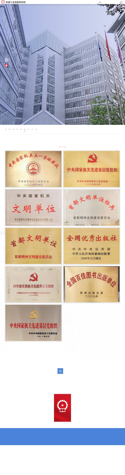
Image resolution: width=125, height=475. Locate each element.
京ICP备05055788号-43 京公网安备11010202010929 (62, 466)
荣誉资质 (24, 135)
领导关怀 (34, 140)
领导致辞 (17, 140)
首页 (6, 135)
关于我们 (8, 140)
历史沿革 (25, 140)
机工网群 (54, 455)
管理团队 (43, 140)
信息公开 (77, 140)
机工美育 (69, 140)
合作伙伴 (60, 140)
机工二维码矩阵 (66, 455)
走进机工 (14, 135)
